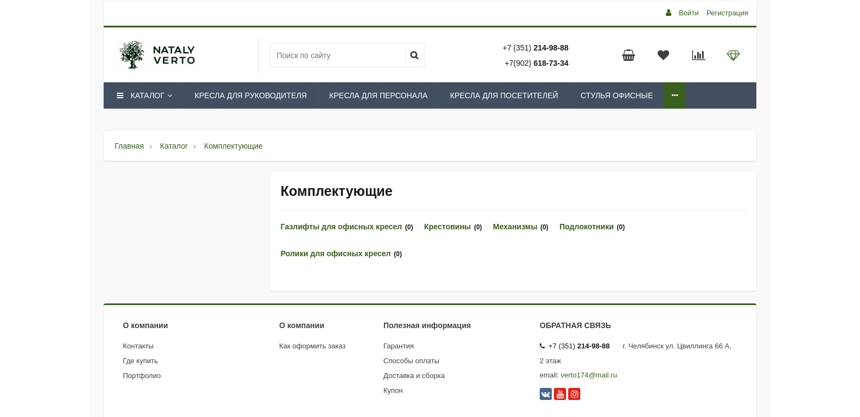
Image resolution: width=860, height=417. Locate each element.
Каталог (143, 95)
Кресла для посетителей (504, 95)
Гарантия (398, 346)
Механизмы (515, 226)
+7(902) (536, 63)
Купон (393, 390)
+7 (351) (535, 47)
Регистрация (727, 13)
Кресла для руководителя (251, 95)
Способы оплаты (411, 361)
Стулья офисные (617, 95)
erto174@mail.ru (590, 375)
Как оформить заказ (312, 346)
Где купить (140, 361)
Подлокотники (586, 226)
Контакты (138, 346)
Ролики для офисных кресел (336, 253)
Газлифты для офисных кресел (342, 226)
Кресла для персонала (378, 95)
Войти (689, 13)
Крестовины (447, 226)
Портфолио (142, 375)
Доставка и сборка (414, 375)
